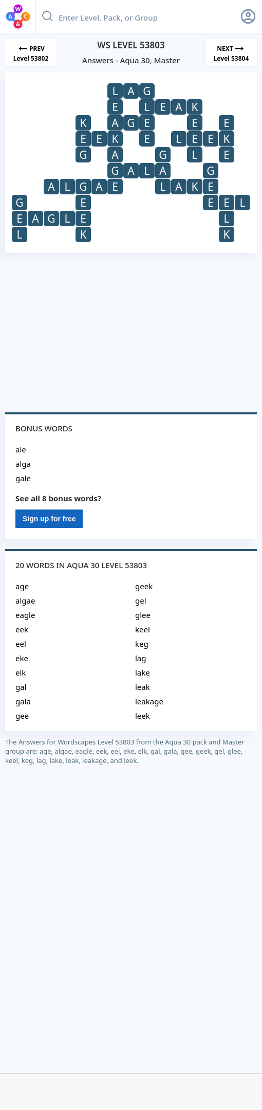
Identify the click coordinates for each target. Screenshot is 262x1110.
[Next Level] (231, 52)
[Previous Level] (31, 52)
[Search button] (47, 16)
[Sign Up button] (248, 16)
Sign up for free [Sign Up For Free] (49, 519)
